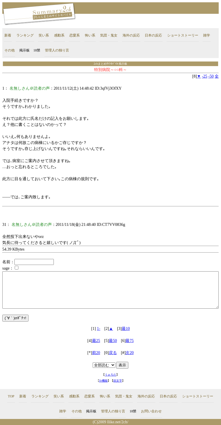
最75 (129, 341)
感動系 (59, 35)
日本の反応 (153, 35)
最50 (113, 341)
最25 (96, 341)
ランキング (25, 35)
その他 (9, 50)
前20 (96, 353)
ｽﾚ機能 (103, 380)
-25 (204, 76)
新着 (7, 35)
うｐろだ (110, 374)
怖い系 (90, 35)
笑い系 (44, 35)
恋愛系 (74, 35)
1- (98, 328)
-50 (211, 76)
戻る (113, 353)
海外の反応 (131, 35)
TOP (11, 396)
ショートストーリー (182, 35)
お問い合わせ (151, 411)
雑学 (206, 35)
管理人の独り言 (57, 50)
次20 (129, 353)
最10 (126, 328)
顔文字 (117, 380)
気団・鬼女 (108, 35)
